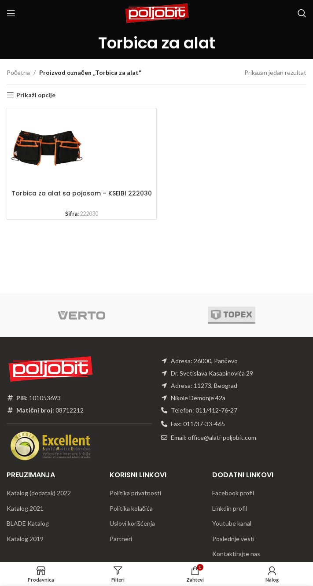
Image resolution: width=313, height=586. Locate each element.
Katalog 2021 (25, 508)
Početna (18, 72)
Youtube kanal (231, 523)
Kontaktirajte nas (236, 553)
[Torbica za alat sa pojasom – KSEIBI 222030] (46, 148)
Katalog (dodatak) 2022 (39, 493)
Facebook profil (233, 493)
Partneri (121, 538)
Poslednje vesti (233, 538)
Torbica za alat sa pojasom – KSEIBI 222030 (81, 193)
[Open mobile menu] (11, 13)
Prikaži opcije (35, 95)
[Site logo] (157, 12)
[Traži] (302, 13)
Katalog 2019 (25, 538)
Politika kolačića (131, 508)
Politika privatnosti (135, 493)
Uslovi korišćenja (132, 523)
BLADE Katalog (28, 523)
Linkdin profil (229, 508)
